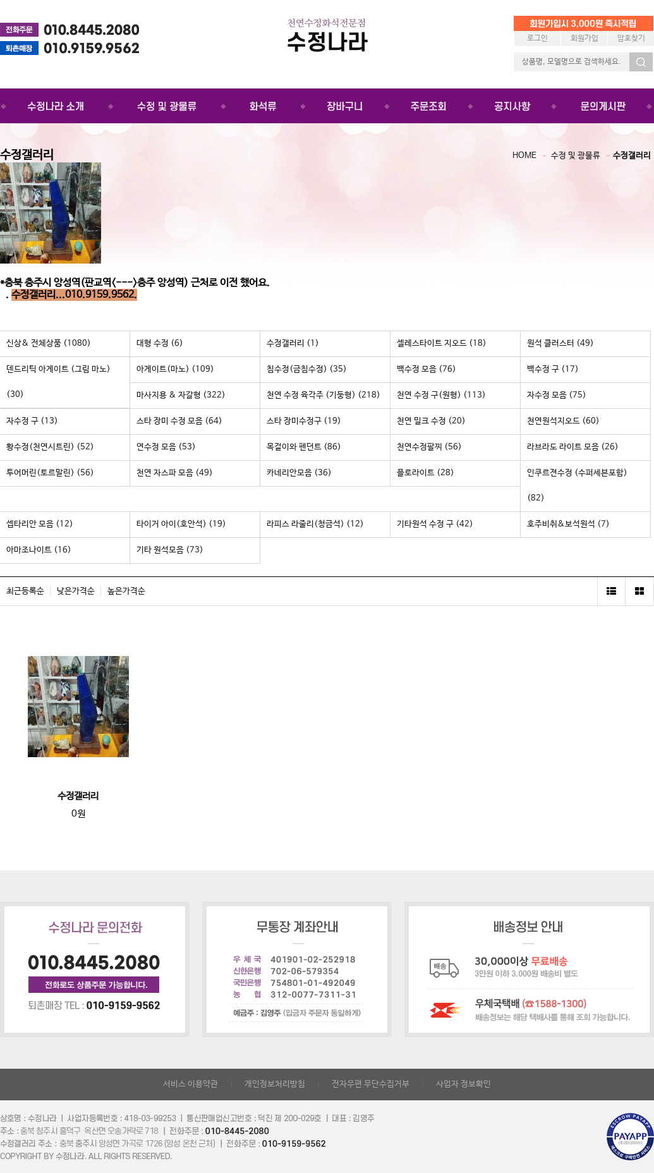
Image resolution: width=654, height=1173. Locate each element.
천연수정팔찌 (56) (429, 447)
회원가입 (584, 38)
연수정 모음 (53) (166, 447)
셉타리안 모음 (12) (39, 524)
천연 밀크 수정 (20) (431, 421)
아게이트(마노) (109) (175, 369)
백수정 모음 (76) (426, 369)
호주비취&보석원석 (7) (568, 524)
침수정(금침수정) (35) (307, 369)
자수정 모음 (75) (556, 395)
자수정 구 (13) (32, 421)
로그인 (537, 38)
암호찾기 (631, 38)
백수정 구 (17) (553, 369)
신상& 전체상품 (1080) (48, 343)
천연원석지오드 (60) (563, 421)
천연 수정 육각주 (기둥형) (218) (323, 395)
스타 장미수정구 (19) (304, 421)
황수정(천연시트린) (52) (50, 447)
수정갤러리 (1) (293, 343)
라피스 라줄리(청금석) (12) (315, 524)
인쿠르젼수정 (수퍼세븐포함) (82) (577, 485)
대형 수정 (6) (159, 343)
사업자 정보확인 (463, 1084)
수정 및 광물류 (575, 156)
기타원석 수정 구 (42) (435, 524)
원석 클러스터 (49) (560, 343)
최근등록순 (25, 591)
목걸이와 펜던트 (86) (304, 447)
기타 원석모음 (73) (169, 550)
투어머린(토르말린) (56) (50, 473)
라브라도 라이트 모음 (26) (573, 447)
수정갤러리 (632, 156)
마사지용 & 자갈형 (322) (181, 395)
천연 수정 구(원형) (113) (441, 395)
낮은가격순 (76, 591)
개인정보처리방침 (275, 1084)
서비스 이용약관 (190, 1084)
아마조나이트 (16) (38, 550)
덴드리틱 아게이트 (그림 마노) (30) (58, 382)
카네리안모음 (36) (299, 473)
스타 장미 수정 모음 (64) (179, 421)
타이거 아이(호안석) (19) (181, 524)
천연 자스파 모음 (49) (174, 473)
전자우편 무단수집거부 (370, 1084)
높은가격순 (126, 591)
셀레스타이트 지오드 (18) (442, 343)
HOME (524, 156)
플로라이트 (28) (425, 473)
